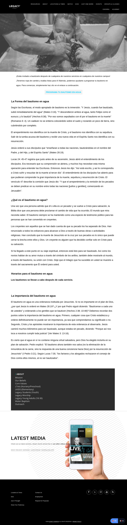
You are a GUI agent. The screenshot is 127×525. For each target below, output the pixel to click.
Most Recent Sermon (20, 450)
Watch (70, 4)
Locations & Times (57, 4)
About (45, 4)
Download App (47, 450)
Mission (19, 377)
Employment (39, 496)
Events (99, 4)
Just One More (87, 4)
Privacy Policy (77, 521)
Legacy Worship (22, 395)
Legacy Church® (54, 521)
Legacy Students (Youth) (27, 392)
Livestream (35, 450)
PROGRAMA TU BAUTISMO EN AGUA (63, 92)
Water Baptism (22, 401)
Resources (35, 4)
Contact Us (38, 492)
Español (106, 9)
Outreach (19, 404)
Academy (115, 9)
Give (77, 4)
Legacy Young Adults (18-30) (28, 398)
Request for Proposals (42, 501)
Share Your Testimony (17, 505)
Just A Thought (15, 501)
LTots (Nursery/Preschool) (27, 386)
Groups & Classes (111, 4)
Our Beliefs (20, 380)
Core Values (21, 383)
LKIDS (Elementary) (24, 389)
